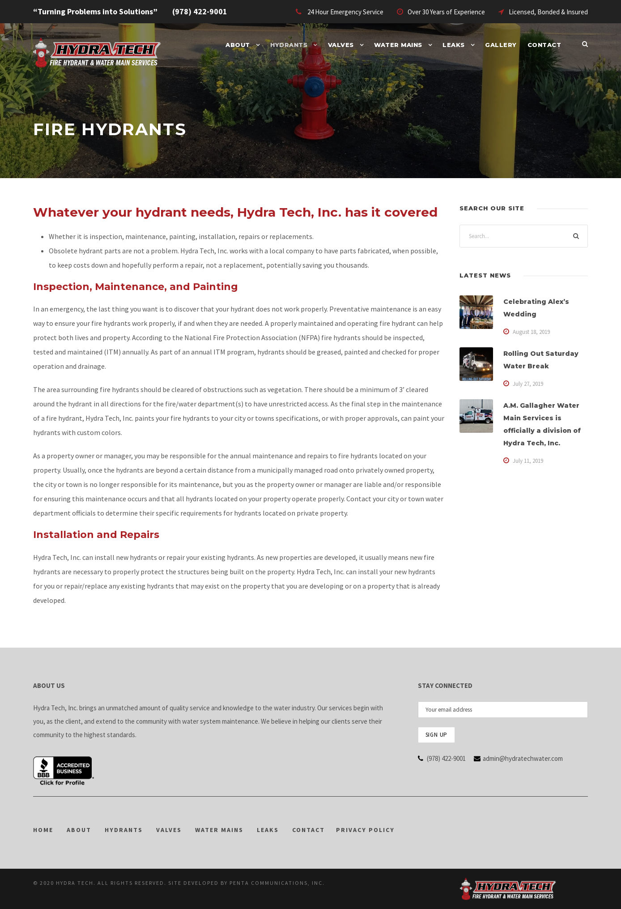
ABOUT (79, 830)
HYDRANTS (124, 830)
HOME (43, 830)
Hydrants (288, 44)
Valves (341, 44)
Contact (544, 44)
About (237, 44)
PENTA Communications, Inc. (277, 882)
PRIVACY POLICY (365, 830)
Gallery (501, 44)
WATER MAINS (219, 830)
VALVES (169, 830)
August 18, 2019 (531, 332)
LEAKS (268, 830)
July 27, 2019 (528, 384)
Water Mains (398, 44)
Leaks (453, 44)
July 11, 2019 (528, 461)
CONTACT (308, 830)
